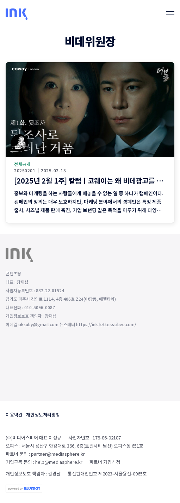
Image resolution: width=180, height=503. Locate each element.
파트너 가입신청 (104, 462)
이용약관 (14, 414)
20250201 (24, 170)
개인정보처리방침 (43, 414)
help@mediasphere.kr (58, 462)
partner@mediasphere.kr (58, 453)
